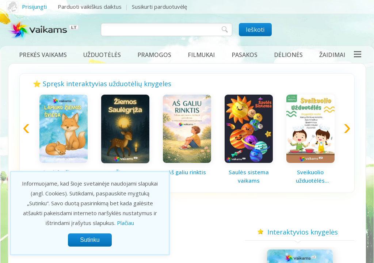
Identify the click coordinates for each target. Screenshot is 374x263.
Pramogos (154, 55)
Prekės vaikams (43, 55)
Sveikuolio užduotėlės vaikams (310, 176)
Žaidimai (332, 55)
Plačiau (125, 222)
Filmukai (201, 55)
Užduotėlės (102, 55)
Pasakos (244, 55)
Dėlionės (288, 55)
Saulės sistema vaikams (249, 176)
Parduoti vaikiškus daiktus (90, 6)
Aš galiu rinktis (187, 172)
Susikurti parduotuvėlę (159, 6)
